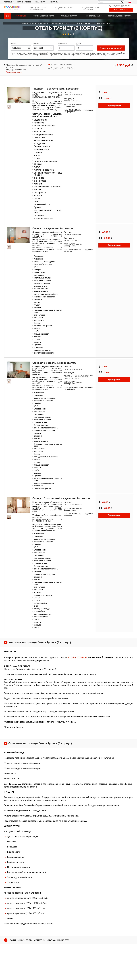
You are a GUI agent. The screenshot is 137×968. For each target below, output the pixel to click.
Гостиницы (21, 16)
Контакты (54, 2)
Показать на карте (13, 72)
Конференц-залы (93, 16)
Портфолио (9, 2)
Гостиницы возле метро (43, 16)
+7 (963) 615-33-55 (120, 6)
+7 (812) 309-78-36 (90, 7)
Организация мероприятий (120, 16)
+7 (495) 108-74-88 (63, 7)
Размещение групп (69, 16)
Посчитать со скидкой (111, 48)
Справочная (40, 2)
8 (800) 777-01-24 (77, 657)
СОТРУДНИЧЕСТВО (24, 2)
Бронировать (114, 105)
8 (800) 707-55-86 (38, 7)
